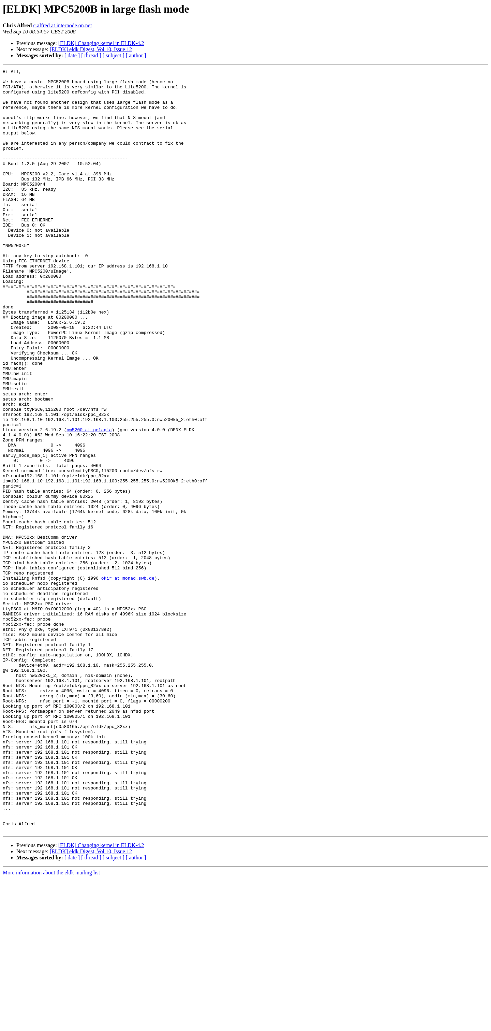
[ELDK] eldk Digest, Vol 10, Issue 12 (91, 49)
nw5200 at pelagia (89, 502)
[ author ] (136, 55)
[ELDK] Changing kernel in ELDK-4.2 (101, 43)
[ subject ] (113, 55)
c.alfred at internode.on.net (62, 25)
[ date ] (72, 55)
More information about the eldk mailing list (51, 1025)
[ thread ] (91, 55)
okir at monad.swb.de (127, 680)
